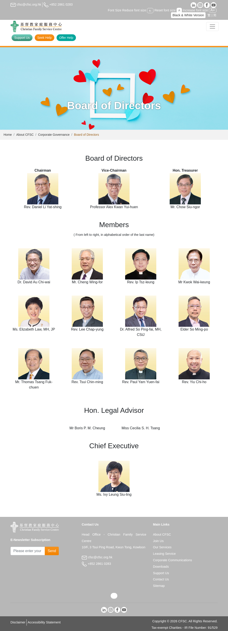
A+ (212, 10)
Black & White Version (188, 15)
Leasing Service (164, 553)
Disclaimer (17, 622)
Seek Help (44, 37)
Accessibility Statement (44, 622)
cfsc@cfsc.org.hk (25, 4)
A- (150, 10)
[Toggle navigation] (212, 26)
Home (8, 134)
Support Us (22, 37)
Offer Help (66, 37)
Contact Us (161, 579)
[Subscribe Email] (27, 551)
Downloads (161, 566)
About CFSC (25, 134)
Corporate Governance (53, 134)
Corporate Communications (172, 560)
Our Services (162, 547)
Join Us (158, 541)
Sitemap (159, 586)
